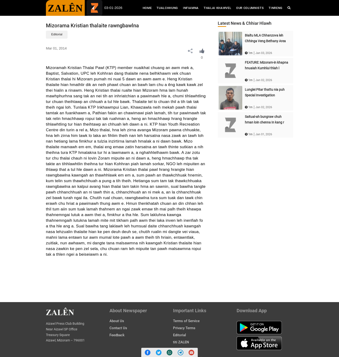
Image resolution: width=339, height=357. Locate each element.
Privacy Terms (184, 328)
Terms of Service (186, 321)
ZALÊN (65, 8)
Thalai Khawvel (217, 8)
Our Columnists (250, 8)
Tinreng (275, 8)
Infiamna (191, 8)
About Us (116, 321)
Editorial (56, 34)
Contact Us (118, 328)
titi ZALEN (181, 342)
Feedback (117, 335)
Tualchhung (167, 8)
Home (148, 7)
